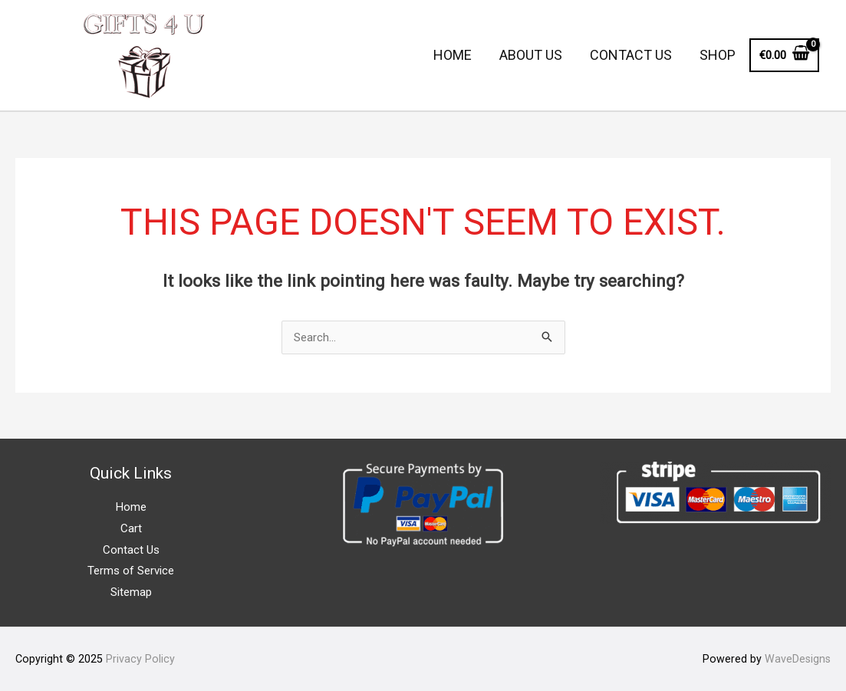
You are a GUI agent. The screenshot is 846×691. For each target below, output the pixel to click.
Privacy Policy (140, 659)
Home (131, 507)
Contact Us (131, 550)
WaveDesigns (798, 659)
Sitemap (131, 592)
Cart (131, 528)
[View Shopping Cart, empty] (784, 55)
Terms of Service (130, 570)
